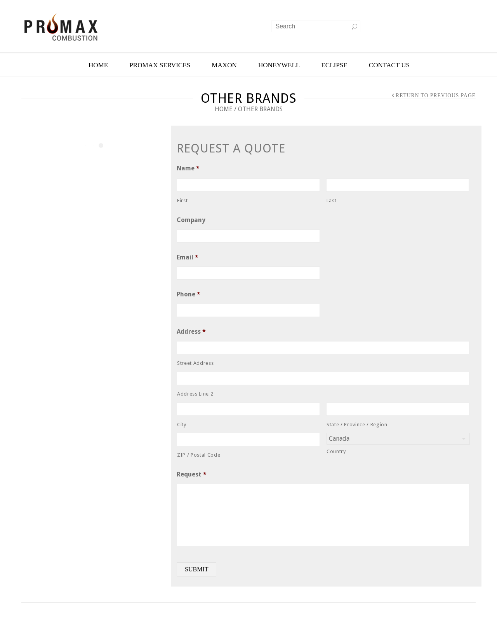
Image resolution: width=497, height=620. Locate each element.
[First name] (248, 185)
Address (191, 331)
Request (192, 474)
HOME (98, 65)
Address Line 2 (195, 394)
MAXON (224, 65)
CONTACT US (389, 65)
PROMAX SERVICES (159, 65)
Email (187, 257)
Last (332, 200)
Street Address (195, 363)
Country (336, 451)
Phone (188, 294)
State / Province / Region (357, 424)
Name (188, 168)
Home (224, 109)
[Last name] (397, 185)
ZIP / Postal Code (198, 455)
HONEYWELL (279, 65)
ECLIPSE (334, 65)
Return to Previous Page (436, 95)
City (181, 424)
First (182, 200)
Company (191, 220)
